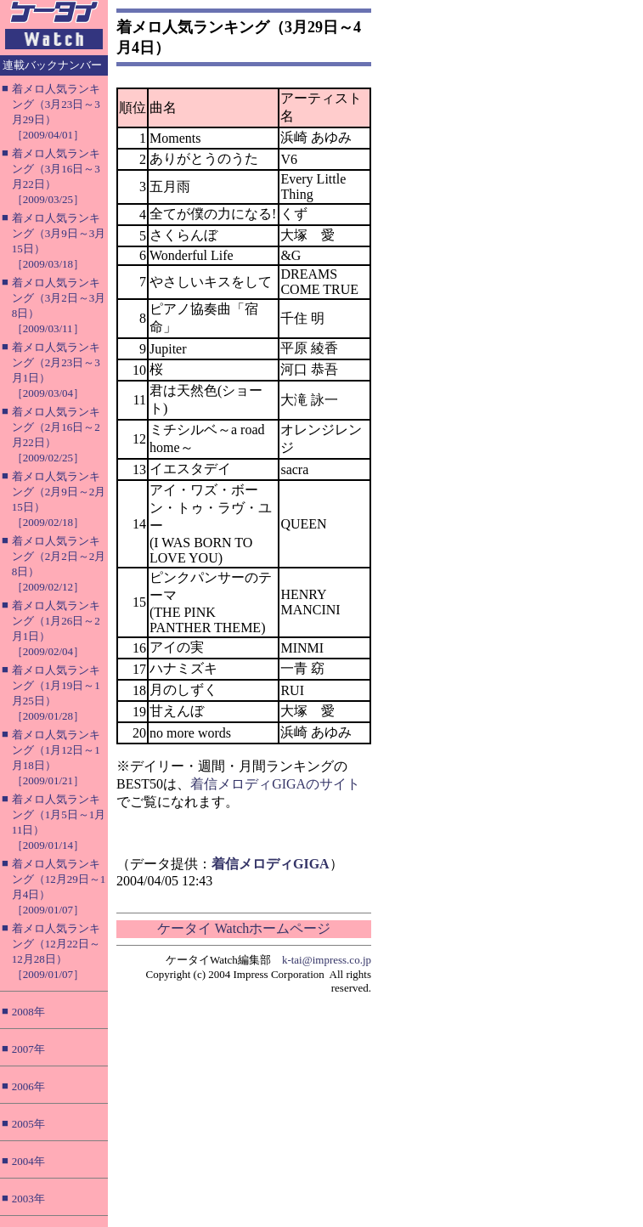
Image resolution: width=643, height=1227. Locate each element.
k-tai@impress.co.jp (326, 959)
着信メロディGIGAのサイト (275, 784)
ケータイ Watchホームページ (243, 928)
